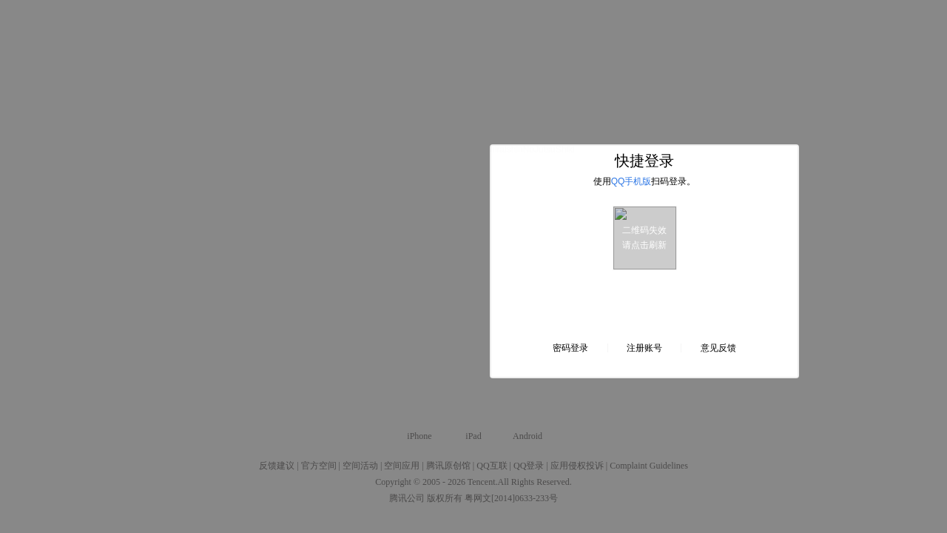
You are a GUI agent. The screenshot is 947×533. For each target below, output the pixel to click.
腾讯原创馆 (448, 465)
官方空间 (319, 465)
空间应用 (401, 465)
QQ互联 (491, 465)
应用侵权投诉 (577, 465)
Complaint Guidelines (649, 465)
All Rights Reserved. (535, 482)
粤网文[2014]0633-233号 (511, 498)
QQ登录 (528, 465)
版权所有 (444, 498)
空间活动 (360, 465)
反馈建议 (276, 465)
